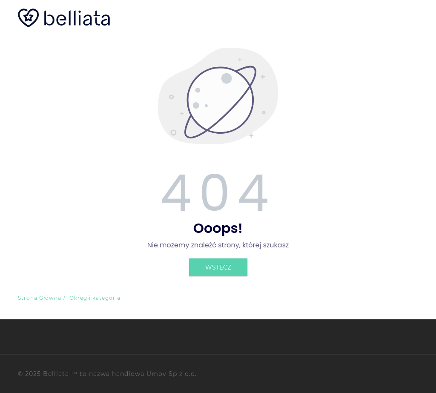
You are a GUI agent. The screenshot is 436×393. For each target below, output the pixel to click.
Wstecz (218, 267)
